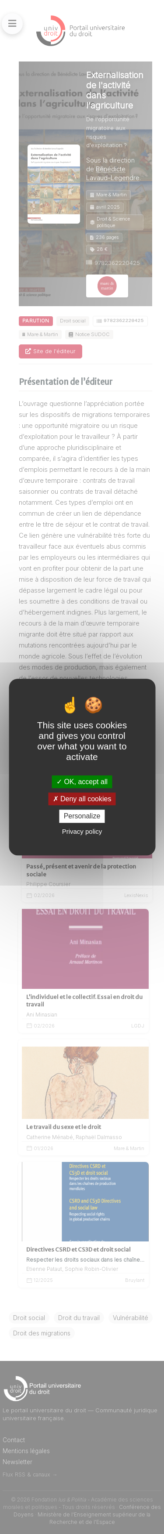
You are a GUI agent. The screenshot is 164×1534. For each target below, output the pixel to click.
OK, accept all (82, 781)
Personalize (82, 816)
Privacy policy (82, 831)
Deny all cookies (82, 799)
